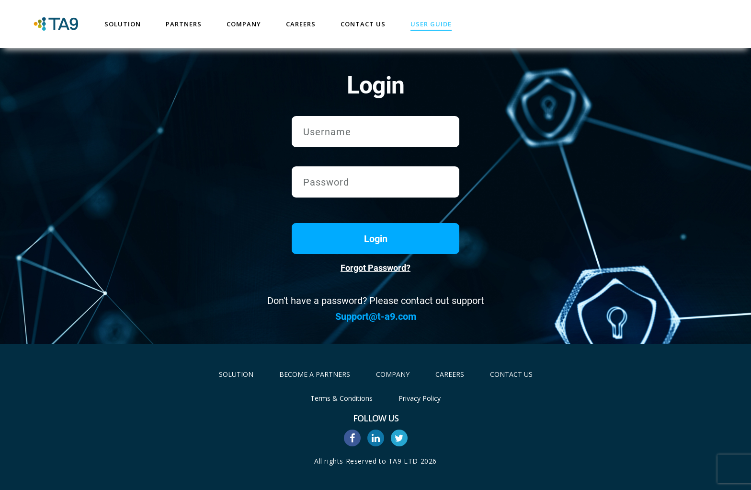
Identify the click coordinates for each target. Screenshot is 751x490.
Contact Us (363, 24)
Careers (301, 24)
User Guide (431, 24)
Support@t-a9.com (375, 316)
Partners (184, 24)
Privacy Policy (419, 398)
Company (244, 24)
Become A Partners (314, 374)
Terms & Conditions (341, 398)
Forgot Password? (375, 268)
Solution (122, 24)
